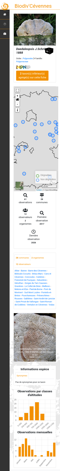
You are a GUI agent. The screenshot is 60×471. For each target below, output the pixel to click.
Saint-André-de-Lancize (44, 298)
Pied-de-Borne (36, 289)
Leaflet (39, 190)
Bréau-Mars (37, 274)
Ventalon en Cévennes (37, 304)
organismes (38, 258)
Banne (24, 270)
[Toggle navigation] (7, 14)
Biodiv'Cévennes (33, 6)
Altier (17, 270)
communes (22, 258)
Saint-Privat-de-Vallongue (27, 301)
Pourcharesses (28, 295)
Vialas (51, 304)
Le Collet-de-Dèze (32, 286)
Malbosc (46, 286)
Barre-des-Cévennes (37, 270)
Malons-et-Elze (21, 289)
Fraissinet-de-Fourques (25, 280)
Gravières (19, 286)
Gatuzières (42, 280)
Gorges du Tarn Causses (36, 283)
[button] (17, 100)
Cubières (40, 277)
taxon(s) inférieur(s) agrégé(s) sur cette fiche (32, 75)
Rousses (18, 298)
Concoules (30, 277)
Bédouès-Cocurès (23, 274)
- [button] (17, 104)
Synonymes (22, 375)
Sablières (28, 298)
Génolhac (19, 283)
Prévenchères (43, 295)
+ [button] (17, 96)
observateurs (23, 264)
